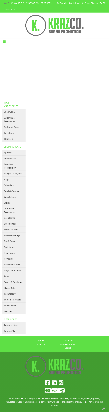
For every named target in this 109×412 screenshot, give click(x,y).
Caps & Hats (10, 196)
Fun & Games (10, 241)
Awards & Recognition (10, 166)
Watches (8, 311)
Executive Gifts (11, 229)
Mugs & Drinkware (12, 270)
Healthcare (9, 252)
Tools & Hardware (12, 299)
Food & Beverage (12, 235)
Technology (9, 293)
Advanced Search (12, 325)
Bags (6, 179)
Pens (6, 276)
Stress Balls (9, 287)
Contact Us (9, 331)
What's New (9, 112)
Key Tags (8, 258)
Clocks (7, 202)
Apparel (8, 152)
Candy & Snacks (11, 191)
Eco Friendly (10, 223)
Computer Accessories (9, 210)
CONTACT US (9, 9)
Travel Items (10, 305)
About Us (40, 344)
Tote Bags (9, 132)
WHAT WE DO (32, 3)
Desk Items (9, 217)
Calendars (9, 185)
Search (62, 3)
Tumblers (8, 138)
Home (41, 340)
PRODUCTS (46, 3)
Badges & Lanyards (13, 173)
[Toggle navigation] (4, 42)
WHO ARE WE (17, 3)
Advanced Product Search (68, 346)
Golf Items (9, 247)
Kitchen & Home (12, 264)
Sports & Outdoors (13, 282)
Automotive (10, 158)
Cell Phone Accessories (9, 119)
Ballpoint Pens (11, 127)
